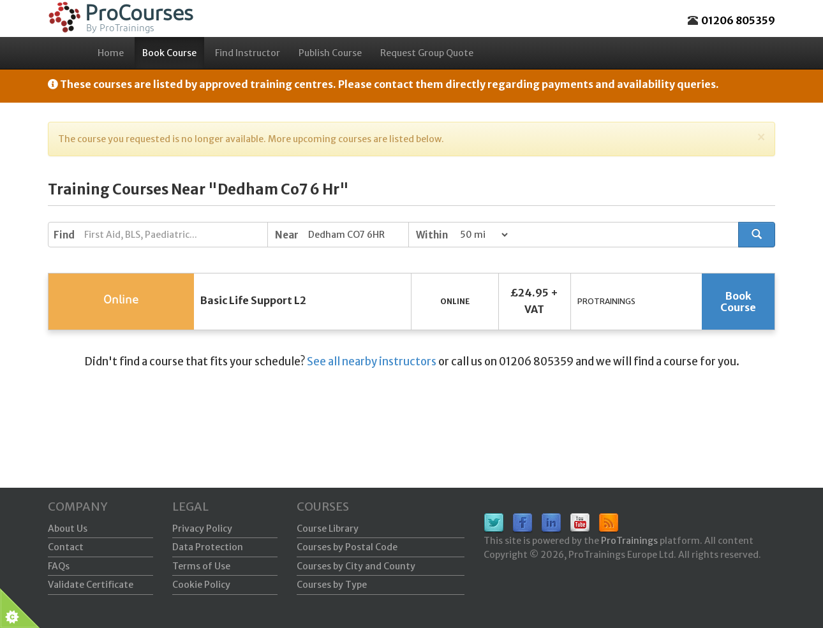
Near (287, 235)
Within (432, 235)
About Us (67, 528)
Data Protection (207, 547)
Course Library (328, 528)
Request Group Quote (426, 53)
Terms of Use (201, 566)
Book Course (169, 53)
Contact (66, 547)
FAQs (59, 566)
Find (64, 235)
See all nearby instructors (371, 361)
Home (111, 53)
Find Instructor (247, 53)
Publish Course (330, 53)
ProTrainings (629, 540)
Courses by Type (332, 584)
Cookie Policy (201, 584)
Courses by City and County (356, 566)
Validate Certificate (90, 584)
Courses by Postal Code (347, 547)
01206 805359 (738, 20)
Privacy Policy (202, 528)
